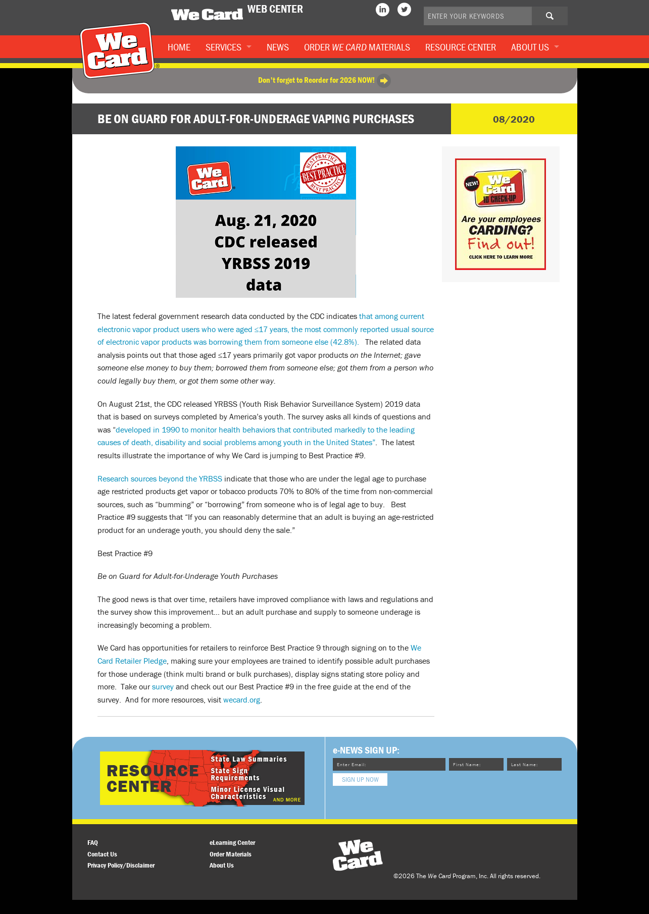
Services (223, 46)
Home (179, 46)
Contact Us (102, 853)
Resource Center (460, 46)
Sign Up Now (360, 779)
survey (163, 686)
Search (558, 19)
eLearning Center (232, 842)
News (278, 46)
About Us (530, 46)
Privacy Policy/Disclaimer (121, 865)
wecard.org (241, 699)
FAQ (92, 842)
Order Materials (357, 46)
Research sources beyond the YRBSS (159, 478)
